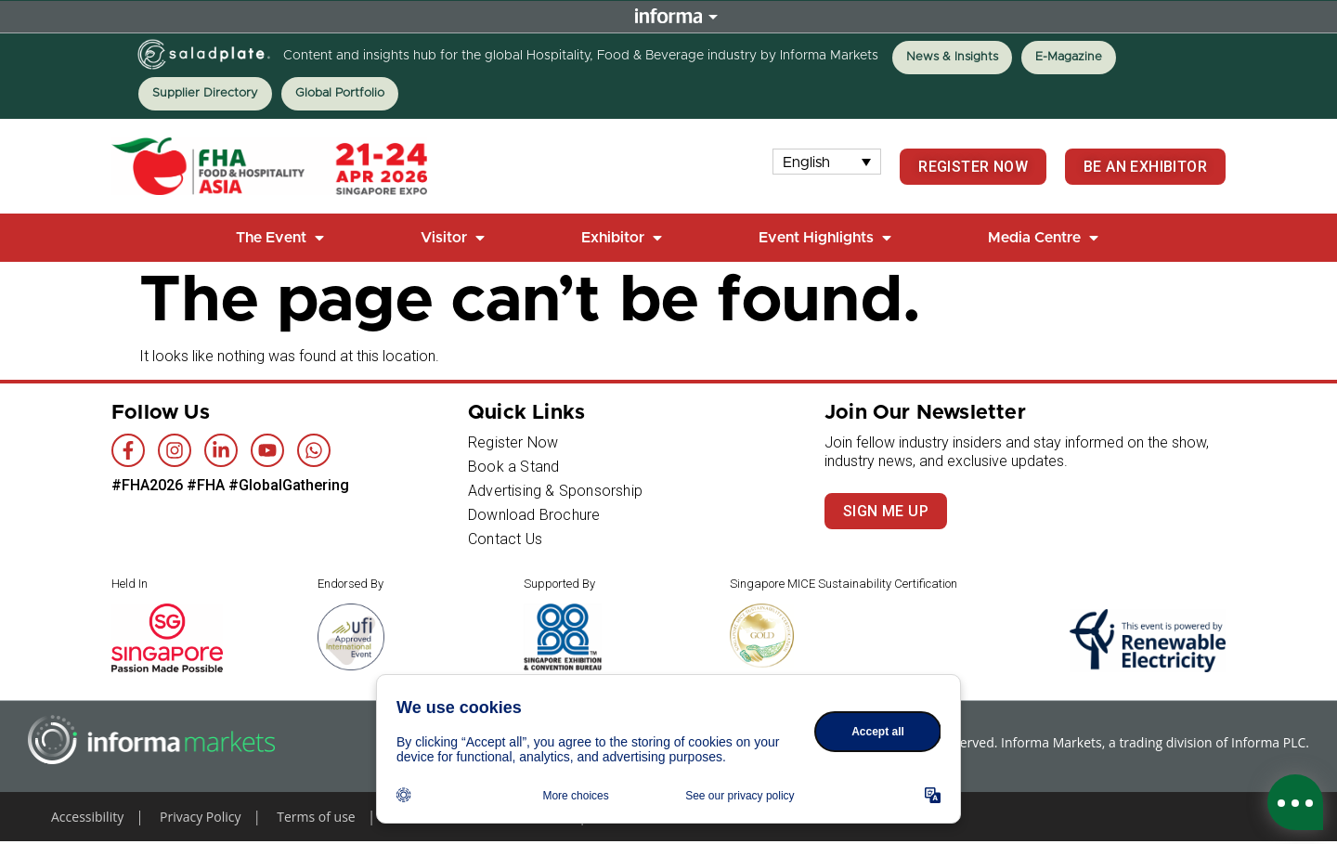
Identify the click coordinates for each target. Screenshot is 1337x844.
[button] (281, 237)
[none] (827, 162)
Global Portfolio (339, 93)
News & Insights (952, 57)
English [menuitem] (806, 161)
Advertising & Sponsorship (555, 491)
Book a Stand (513, 466)
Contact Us (505, 539)
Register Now (513, 442)
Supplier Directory (205, 93)
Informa (668, 17)
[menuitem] (827, 162)
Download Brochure (534, 515)
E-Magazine (1068, 57)
